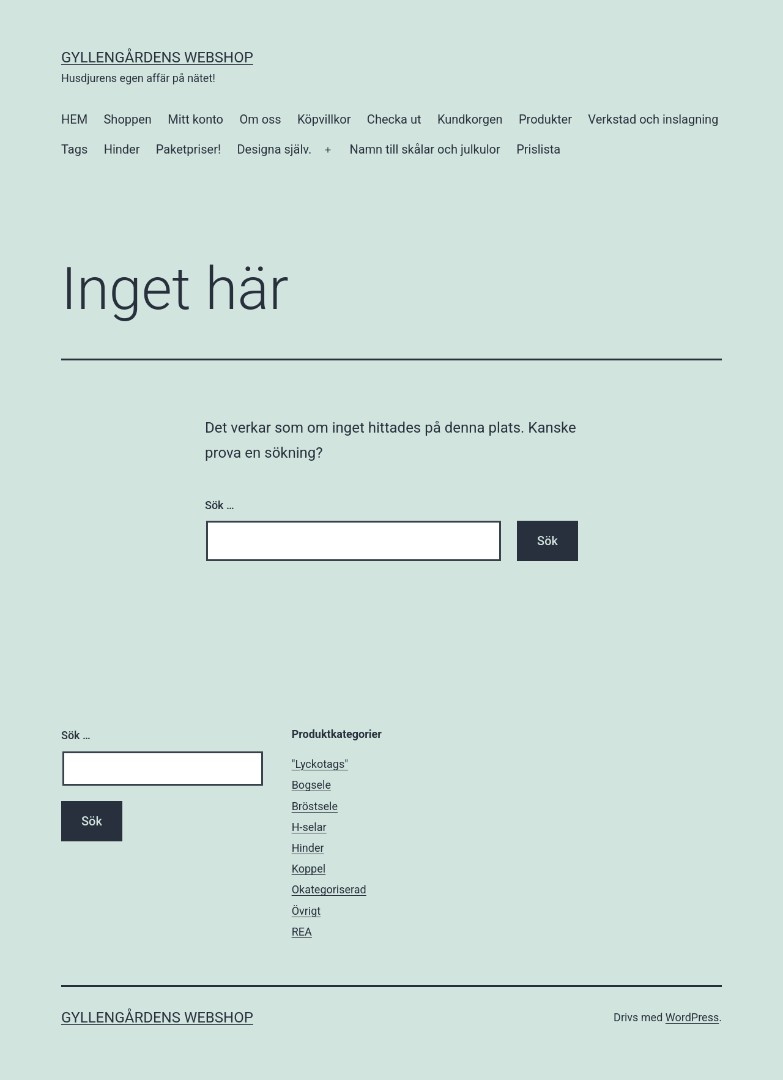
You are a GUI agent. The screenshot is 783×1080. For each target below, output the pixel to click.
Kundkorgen (470, 119)
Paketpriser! (188, 149)
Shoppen (127, 119)
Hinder (122, 149)
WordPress (692, 1017)
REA (302, 931)
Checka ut (394, 119)
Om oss (260, 119)
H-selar (309, 827)
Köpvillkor (324, 119)
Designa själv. (274, 149)
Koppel (308, 868)
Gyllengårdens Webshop (157, 57)
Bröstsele (315, 806)
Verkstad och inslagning (653, 119)
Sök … (219, 505)
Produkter (545, 119)
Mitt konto (195, 119)
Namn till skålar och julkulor (424, 149)
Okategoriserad (329, 889)
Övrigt (306, 910)
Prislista (538, 149)
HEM (74, 119)
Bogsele (311, 784)
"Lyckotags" (320, 764)
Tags (74, 149)
